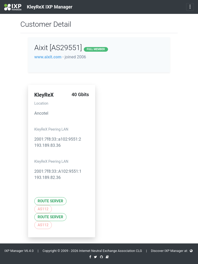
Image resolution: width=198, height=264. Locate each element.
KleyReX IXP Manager (38, 7)
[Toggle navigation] (190, 7)
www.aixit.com (47, 56)
